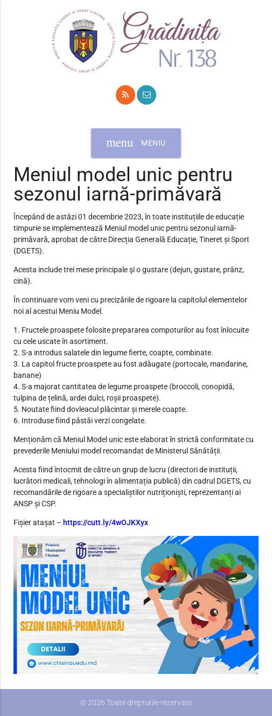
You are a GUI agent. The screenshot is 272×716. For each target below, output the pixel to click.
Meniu (135, 142)
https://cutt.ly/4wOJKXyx (106, 522)
